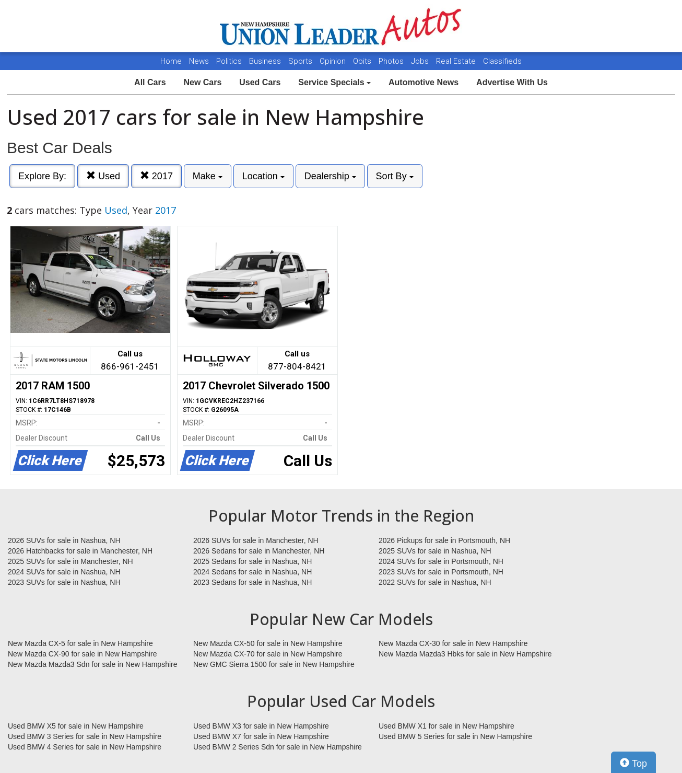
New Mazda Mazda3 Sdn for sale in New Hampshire (92, 664)
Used (103, 175)
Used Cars (259, 82)
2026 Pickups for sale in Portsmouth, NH (444, 540)
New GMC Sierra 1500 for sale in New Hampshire (274, 664)
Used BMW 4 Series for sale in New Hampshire (84, 747)
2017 (156, 175)
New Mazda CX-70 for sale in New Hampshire (268, 654)
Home (171, 61)
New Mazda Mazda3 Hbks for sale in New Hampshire (465, 654)
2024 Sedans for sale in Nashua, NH (252, 572)
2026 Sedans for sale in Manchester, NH (258, 551)
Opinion (334, 61)
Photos (392, 61)
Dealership (330, 176)
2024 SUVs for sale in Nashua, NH (64, 572)
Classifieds (502, 61)
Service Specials (334, 82)
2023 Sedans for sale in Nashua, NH (252, 582)
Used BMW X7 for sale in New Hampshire (261, 736)
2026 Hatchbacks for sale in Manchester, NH (80, 551)
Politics (229, 61)
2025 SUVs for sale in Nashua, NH (435, 551)
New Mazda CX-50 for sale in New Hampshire (268, 643)
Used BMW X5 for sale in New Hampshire (76, 726)
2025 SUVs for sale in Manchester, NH (70, 561)
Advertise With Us (512, 82)
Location (263, 176)
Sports (301, 61)
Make (207, 176)
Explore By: (42, 176)
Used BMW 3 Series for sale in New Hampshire (84, 736)
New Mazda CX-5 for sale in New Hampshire (80, 643)
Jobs (421, 61)
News (199, 61)
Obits (363, 61)
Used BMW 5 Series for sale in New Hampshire (455, 736)
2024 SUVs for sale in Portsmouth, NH (441, 561)
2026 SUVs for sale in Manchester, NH (256, 540)
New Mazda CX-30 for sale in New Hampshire (453, 643)
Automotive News (423, 82)
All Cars (150, 82)
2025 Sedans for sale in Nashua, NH (252, 561)
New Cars (202, 82)
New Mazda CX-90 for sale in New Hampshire (82, 654)
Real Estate (457, 61)
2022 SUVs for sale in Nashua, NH (435, 582)
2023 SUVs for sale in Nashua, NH (64, 582)
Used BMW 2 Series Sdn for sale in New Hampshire (277, 747)
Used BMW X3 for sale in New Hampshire (261, 726)
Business (266, 61)
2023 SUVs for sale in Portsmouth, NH (441, 572)
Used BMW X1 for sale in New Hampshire (446, 726)
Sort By (395, 176)
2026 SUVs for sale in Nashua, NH (64, 540)
